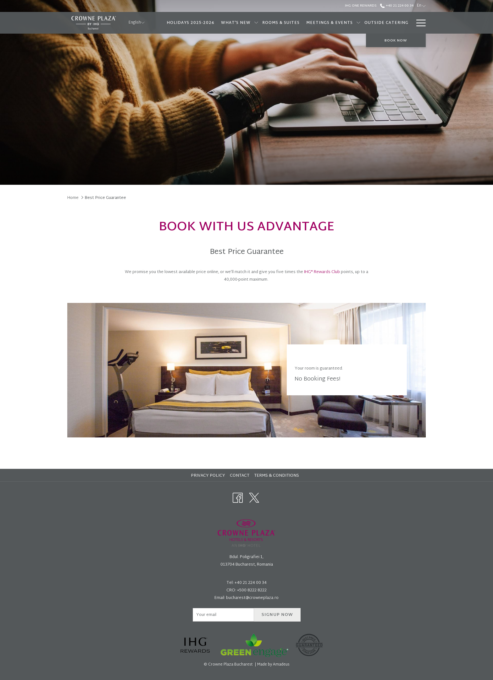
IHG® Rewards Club (322, 272)
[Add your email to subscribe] (223, 615)
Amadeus (281, 664)
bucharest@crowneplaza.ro (252, 598)
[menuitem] (190, 23)
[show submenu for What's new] (256, 23)
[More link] (419, 23)
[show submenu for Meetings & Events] (358, 23)
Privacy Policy (208, 476)
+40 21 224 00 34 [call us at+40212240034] (396, 6)
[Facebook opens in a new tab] (238, 498)
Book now (396, 40)
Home (73, 198)
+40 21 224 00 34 (251, 583)
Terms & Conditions (276, 476)
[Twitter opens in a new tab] (254, 498)
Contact (239, 476)
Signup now (277, 615)
